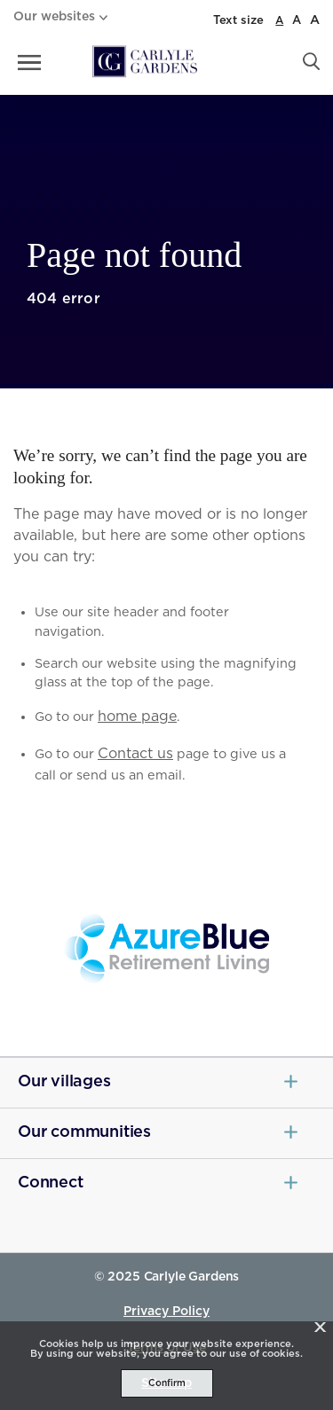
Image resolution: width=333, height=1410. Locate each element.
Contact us (135, 754)
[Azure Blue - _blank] (166, 948)
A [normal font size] (279, 20)
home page (137, 716)
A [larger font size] (315, 20)
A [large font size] (296, 21)
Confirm (167, 1383)
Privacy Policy (166, 1311)
